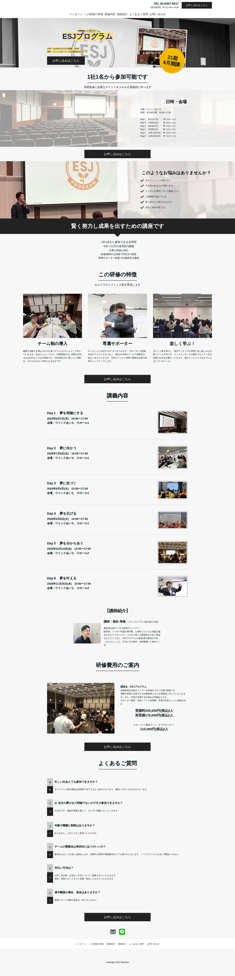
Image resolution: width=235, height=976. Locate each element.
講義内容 (110, 14)
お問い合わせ (158, 14)
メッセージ (76, 14)
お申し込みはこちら (197, 5)
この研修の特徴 (93, 14)
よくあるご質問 (138, 14)
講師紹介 (122, 14)
